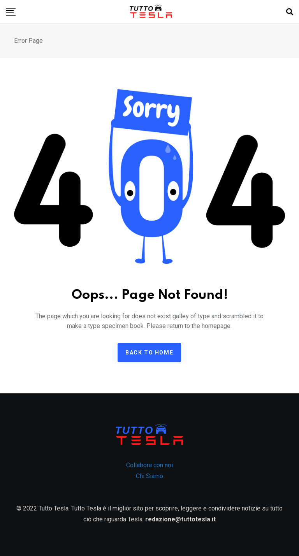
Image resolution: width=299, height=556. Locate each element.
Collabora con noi (149, 465)
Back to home (149, 352)
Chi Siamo (149, 476)
